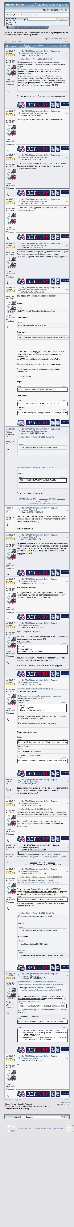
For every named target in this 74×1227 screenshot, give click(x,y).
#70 (67, 581)
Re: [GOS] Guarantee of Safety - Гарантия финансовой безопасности (40, 52)
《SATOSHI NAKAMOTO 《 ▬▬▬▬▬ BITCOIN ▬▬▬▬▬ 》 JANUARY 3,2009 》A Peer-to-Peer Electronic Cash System (42, 501)
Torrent (9, 24)
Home (11, 27)
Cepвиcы (46, 32)
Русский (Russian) (32, 32)
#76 (67, 871)
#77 (67, 976)
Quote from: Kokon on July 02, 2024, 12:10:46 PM (34, 809)
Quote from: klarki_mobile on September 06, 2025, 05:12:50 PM (39, 877)
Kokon (9, 779)
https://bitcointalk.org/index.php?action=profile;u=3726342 (41, 856)
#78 (67, 1058)
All (20, 42)
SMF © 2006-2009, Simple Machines (50, 1128)
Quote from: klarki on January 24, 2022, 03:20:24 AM (35, 437)
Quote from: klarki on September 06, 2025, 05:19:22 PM (36, 982)
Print (66, 41)
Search (24, 27)
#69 (67, 537)
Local (20, 32)
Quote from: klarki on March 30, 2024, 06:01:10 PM (35, 688)
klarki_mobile (12, 845)
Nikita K (9, 508)
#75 (67, 847)
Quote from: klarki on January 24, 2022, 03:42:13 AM (35, 467)
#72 (67, 682)
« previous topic (51, 39)
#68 (67, 510)
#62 (67, 113)
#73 (67, 782)
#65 (67, 245)
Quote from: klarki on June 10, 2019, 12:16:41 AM (34, 59)
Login (31, 27)
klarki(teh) (10, 429)
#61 (67, 53)
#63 (67, 157)
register (35, 15)
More (45, 27)
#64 (67, 201)
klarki (8, 51)
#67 (67, 431)
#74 (67, 803)
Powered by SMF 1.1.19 (27, 1128)
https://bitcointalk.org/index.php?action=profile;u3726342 (38, 882)
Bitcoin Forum (10, 32)
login (28, 15)
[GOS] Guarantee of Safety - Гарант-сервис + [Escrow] (36, 33)
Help (18, 27)
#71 (67, 625)
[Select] (63, 386)
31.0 (14, 22)
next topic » (64, 39)
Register (38, 27)
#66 (67, 290)
